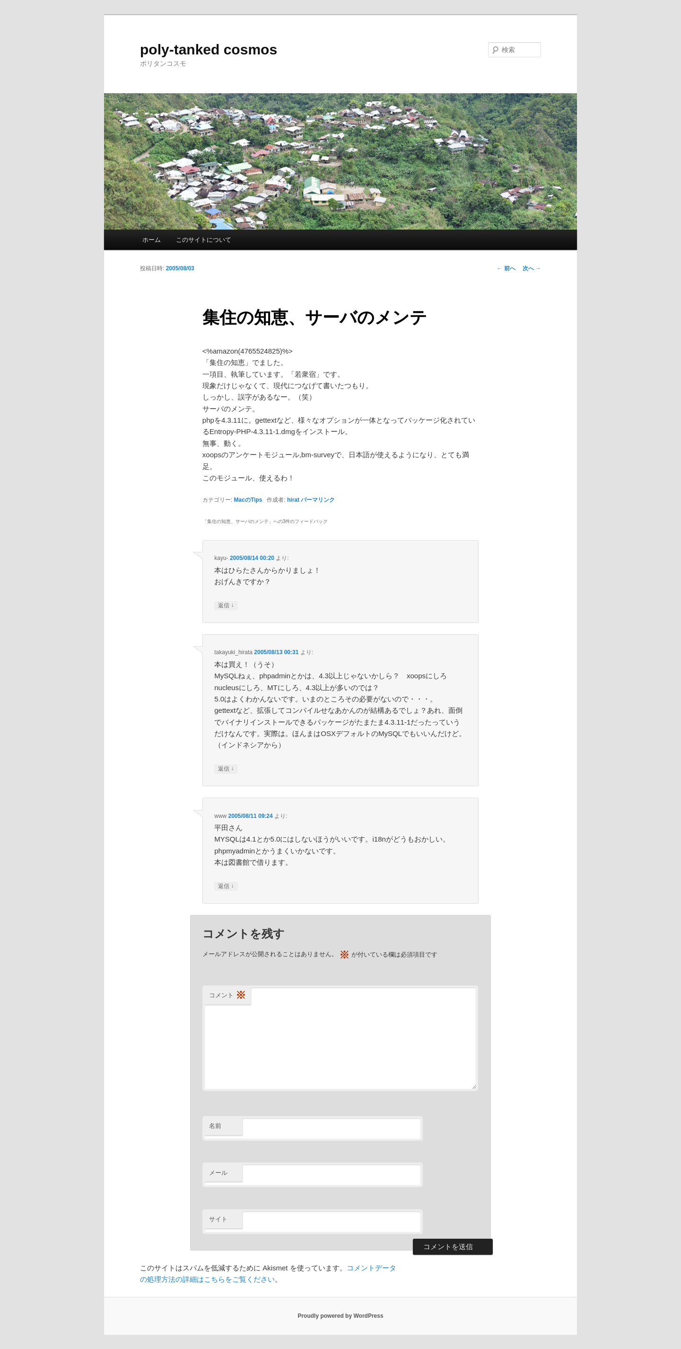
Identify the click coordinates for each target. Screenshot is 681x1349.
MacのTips (248, 500)
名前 (215, 1125)
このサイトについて (203, 239)
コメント (227, 996)
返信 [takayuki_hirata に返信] (226, 768)
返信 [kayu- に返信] (226, 605)
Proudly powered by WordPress (340, 1316)
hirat (293, 500)
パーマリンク (318, 500)
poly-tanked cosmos (208, 49)
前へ (506, 268)
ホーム (151, 239)
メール (218, 1172)
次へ (532, 268)
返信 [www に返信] (226, 886)
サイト (218, 1219)
